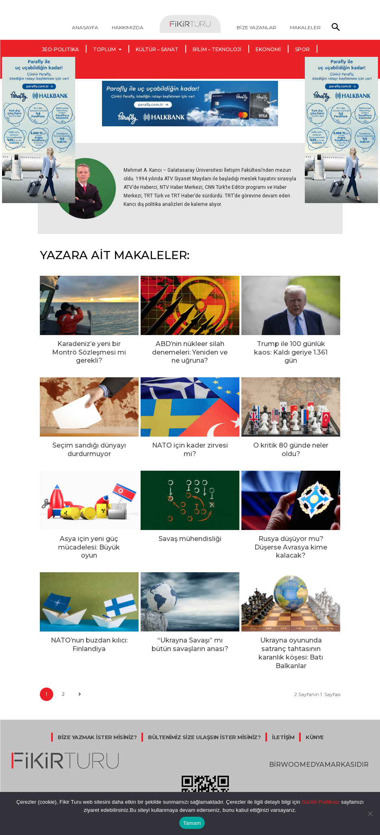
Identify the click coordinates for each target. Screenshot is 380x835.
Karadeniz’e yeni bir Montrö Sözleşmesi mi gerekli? (89, 346)
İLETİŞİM (283, 704)
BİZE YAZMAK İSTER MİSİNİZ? (97, 704)
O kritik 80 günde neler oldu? (290, 443)
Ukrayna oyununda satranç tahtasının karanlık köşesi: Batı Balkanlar (291, 627)
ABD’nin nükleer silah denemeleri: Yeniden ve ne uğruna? (190, 350)
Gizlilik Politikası (320, 802)
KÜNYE (315, 704)
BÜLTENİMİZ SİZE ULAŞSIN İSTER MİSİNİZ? (204, 704)
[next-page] (80, 661)
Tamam (192, 823)
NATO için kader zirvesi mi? (189, 440)
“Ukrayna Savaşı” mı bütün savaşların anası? (190, 623)
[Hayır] (370, 813)
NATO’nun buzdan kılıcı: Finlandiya (89, 623)
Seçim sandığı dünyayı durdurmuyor (89, 443)
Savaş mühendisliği (189, 530)
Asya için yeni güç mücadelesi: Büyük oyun (89, 533)
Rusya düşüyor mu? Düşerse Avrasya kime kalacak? (291, 533)
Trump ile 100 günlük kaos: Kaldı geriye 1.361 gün (291, 346)
